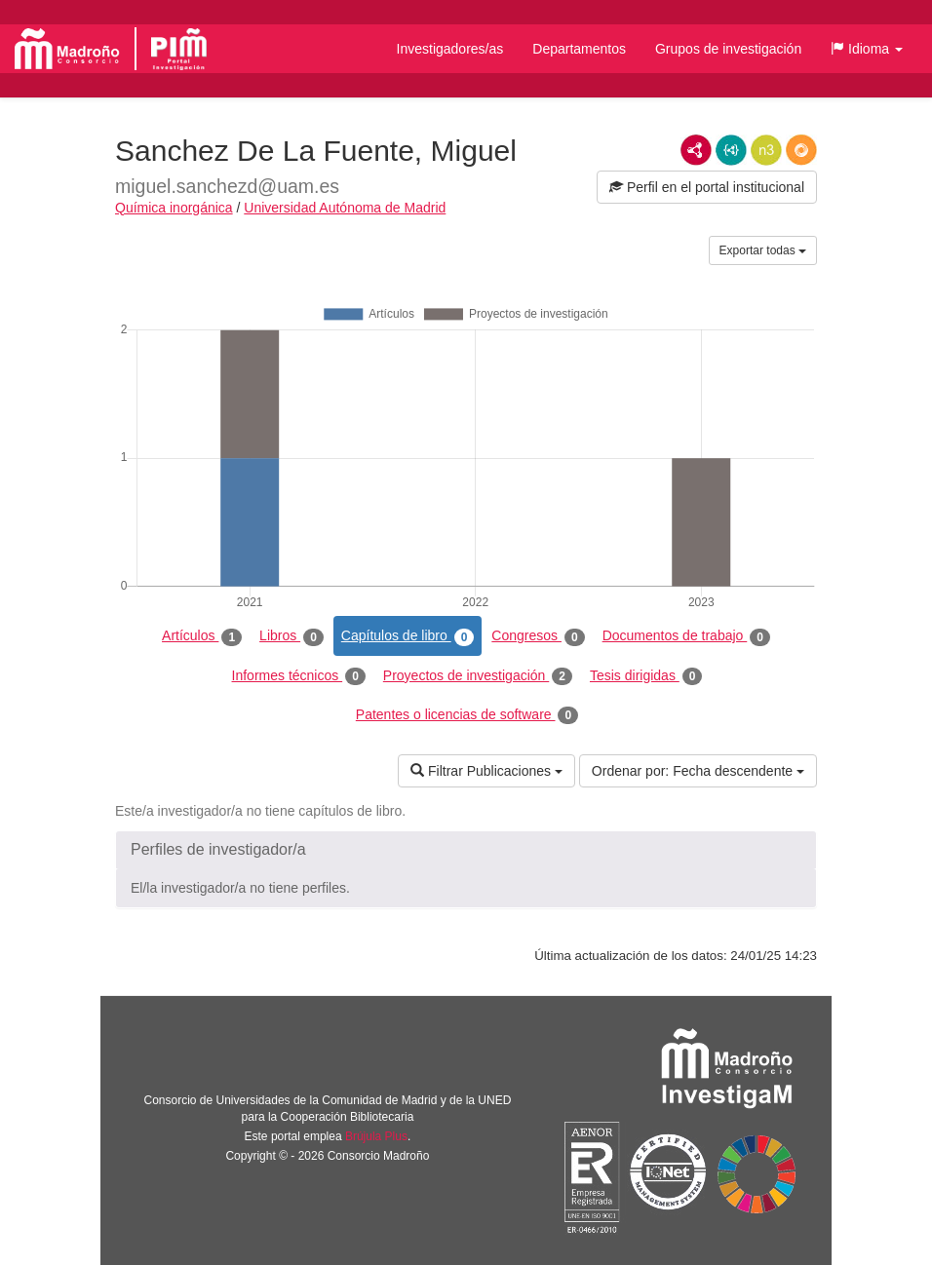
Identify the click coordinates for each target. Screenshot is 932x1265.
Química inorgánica (174, 207)
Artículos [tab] (202, 636)
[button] (866, 48)
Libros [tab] (291, 636)
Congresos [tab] (537, 636)
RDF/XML (696, 150)
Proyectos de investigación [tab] (477, 676)
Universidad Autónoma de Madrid (345, 207)
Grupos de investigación (728, 49)
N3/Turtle (766, 150)
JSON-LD (731, 150)
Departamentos (579, 49)
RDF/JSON (801, 150)
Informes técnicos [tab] (299, 676)
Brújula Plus (376, 1136)
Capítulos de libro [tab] (408, 636)
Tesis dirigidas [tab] (646, 676)
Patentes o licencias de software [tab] (467, 715)
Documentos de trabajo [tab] (686, 636)
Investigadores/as (450, 49)
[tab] (466, 849)
